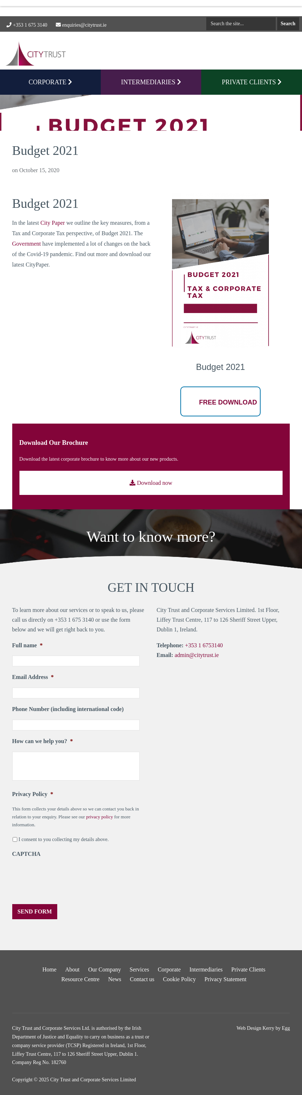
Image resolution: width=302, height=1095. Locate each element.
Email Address (33, 677)
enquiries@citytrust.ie (81, 25)
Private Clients (248, 969)
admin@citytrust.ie (197, 655)
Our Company (104, 969)
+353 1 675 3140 (26, 25)
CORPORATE (50, 82)
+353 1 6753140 (204, 645)
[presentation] (67, 878)
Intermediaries (151, 82)
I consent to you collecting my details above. (64, 839)
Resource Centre (80, 979)
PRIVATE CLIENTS (251, 82)
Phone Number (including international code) (68, 709)
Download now (151, 483)
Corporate (169, 969)
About (72, 969)
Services (139, 969)
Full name (27, 645)
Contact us (142, 979)
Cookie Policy (179, 979)
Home (49, 969)
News (114, 979)
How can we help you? (42, 741)
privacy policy (99, 816)
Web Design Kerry (255, 1028)
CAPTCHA (26, 854)
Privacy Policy (32, 794)
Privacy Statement (225, 979)
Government (26, 244)
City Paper (52, 223)
